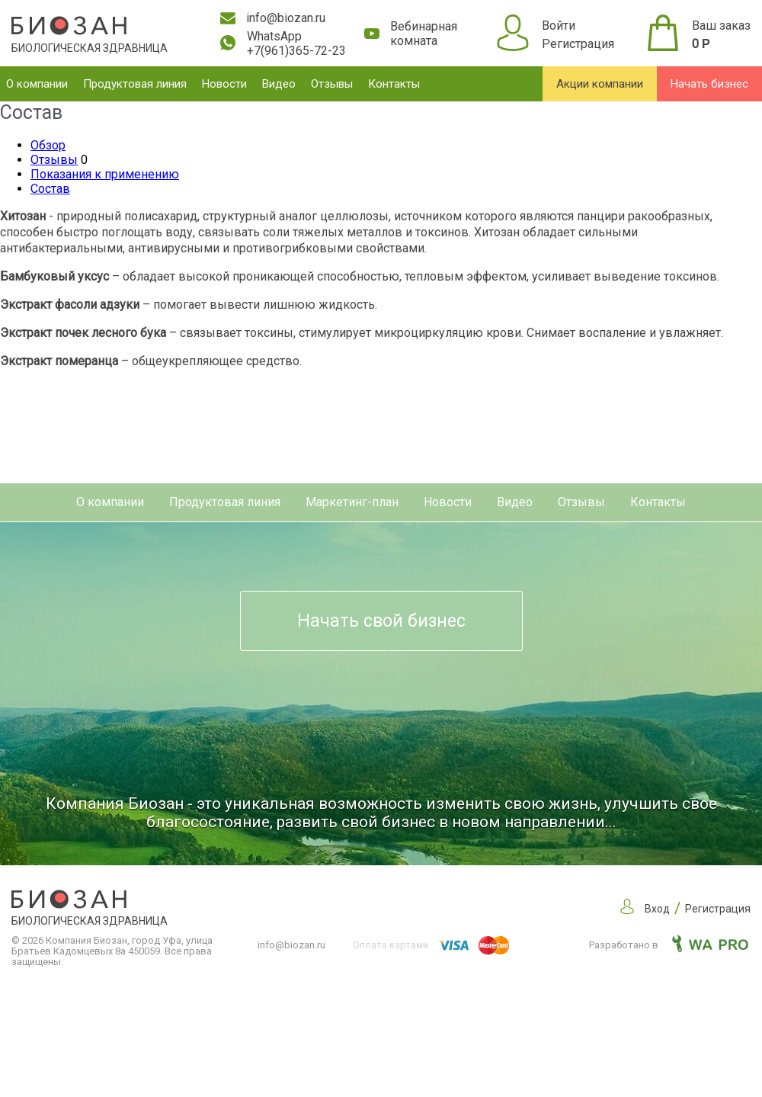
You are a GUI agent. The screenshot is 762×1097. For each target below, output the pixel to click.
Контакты (394, 84)
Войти (558, 25)
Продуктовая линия (135, 84)
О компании (37, 84)
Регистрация (578, 44)
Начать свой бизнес (381, 621)
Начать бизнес (709, 84)
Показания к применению (104, 174)
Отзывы (332, 84)
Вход (657, 909)
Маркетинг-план (352, 502)
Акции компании (599, 84)
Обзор (48, 145)
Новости (224, 84)
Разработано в (668, 945)
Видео (279, 84)
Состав (50, 188)
